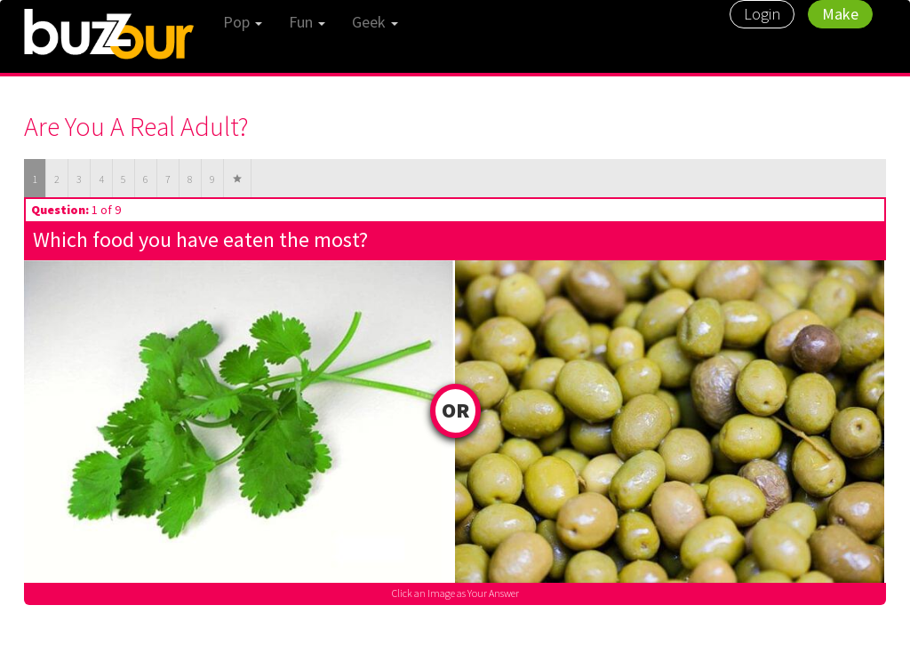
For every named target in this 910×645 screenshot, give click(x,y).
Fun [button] (307, 22)
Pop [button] (242, 22)
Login (762, 14)
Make (840, 14)
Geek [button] (375, 22)
